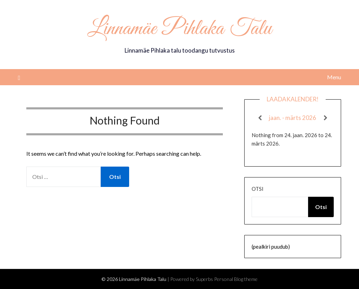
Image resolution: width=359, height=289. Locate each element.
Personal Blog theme (236, 279)
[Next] (325, 118)
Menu (334, 77)
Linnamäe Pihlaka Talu (179, 29)
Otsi (258, 189)
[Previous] (260, 118)
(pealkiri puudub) (271, 246)
